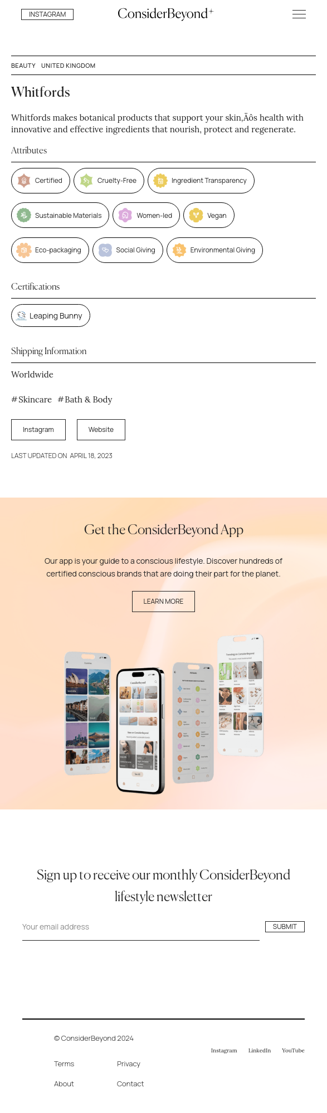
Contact (130, 1084)
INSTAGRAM (47, 14)
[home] (163, 14)
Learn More (164, 601)
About (64, 1084)
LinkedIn (259, 1050)
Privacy (128, 1064)
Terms (64, 1064)
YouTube (293, 1050)
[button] (299, 14)
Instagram (38, 429)
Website (101, 429)
